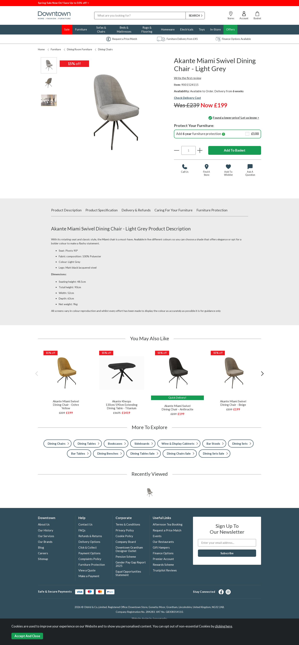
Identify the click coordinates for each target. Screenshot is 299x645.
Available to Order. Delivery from (217, 91)
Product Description (66, 210)
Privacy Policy (125, 530)
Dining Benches (107, 453)
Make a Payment (88, 576)
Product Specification (101, 210)
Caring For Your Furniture (173, 210)
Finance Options (163, 553)
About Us (44, 524)
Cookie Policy (124, 536)
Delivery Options (89, 541)
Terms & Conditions (128, 524)
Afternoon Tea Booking (167, 524)
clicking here (223, 626)
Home (41, 49)
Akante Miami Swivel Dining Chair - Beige (233, 403)
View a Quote (87, 570)
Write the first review (187, 78)
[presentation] (36, 373)
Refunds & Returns (90, 536)
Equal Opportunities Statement (128, 573)
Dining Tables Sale (142, 453)
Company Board (126, 541)
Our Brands (45, 541)
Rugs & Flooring (146, 29)
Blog (41, 547)
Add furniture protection (217, 134)
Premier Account (163, 559)
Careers (43, 553)
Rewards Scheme (163, 564)
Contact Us (85, 524)
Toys (202, 29)
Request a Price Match (167, 530)
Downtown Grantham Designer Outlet (129, 549)
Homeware (168, 29)
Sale (67, 29)
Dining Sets (240, 443)
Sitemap (43, 559)
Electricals (186, 29)
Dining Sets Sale (213, 453)
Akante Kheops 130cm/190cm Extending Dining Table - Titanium (121, 405)
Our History (45, 530)
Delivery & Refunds (136, 210)
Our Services (46, 536)
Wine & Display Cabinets (178, 443)
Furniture (81, 29)
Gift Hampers (161, 547)
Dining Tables (87, 443)
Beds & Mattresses (124, 29)
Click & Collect (87, 547)
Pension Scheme (126, 556)
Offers (230, 29)
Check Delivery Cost (187, 97)
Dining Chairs (104, 49)
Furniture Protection (211, 210)
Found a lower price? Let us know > (233, 118)
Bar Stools (213, 443)
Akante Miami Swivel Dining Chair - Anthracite (177, 407)
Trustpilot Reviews (165, 570)
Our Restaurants (163, 541)
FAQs (81, 530)
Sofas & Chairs (101, 29)
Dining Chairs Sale (179, 453)
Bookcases (115, 443)
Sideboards (141, 443)
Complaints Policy (89, 559)
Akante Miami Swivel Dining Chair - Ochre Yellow (66, 405)
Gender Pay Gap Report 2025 (131, 564)
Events (157, 536)
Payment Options (89, 553)
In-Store (215, 29)
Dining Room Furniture (78, 49)
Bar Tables (78, 453)
